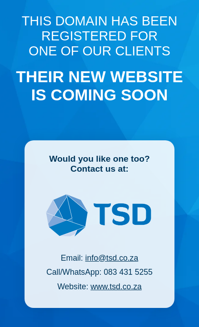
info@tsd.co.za (112, 258)
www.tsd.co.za (115, 286)
